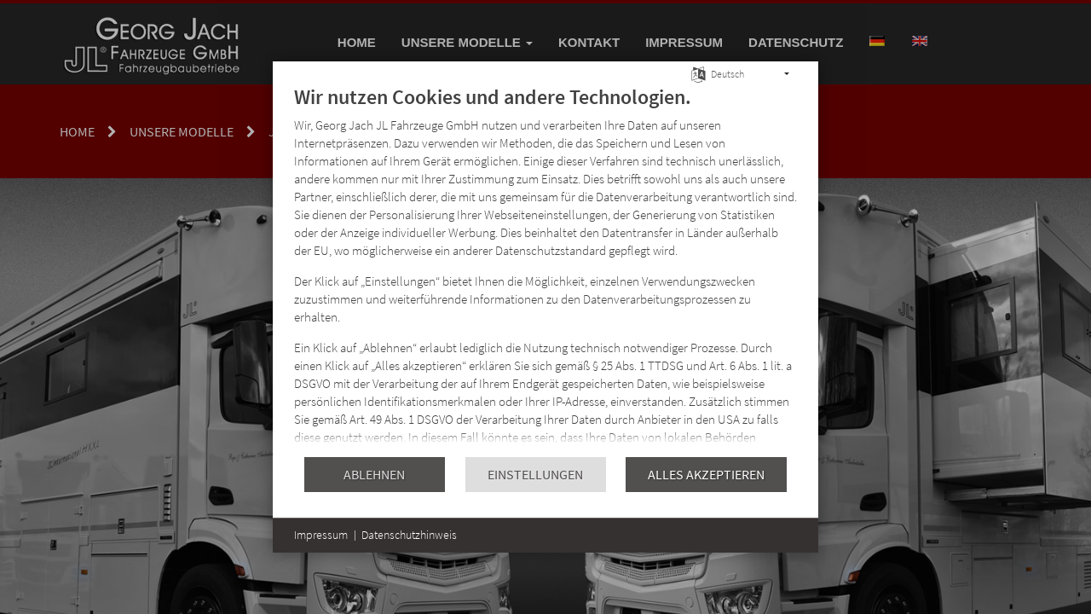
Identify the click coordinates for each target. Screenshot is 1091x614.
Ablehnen (374, 474)
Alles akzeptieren (706, 474)
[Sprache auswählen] (698, 73)
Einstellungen (535, 474)
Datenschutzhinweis (409, 534)
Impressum (321, 534)
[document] (545, 270)
